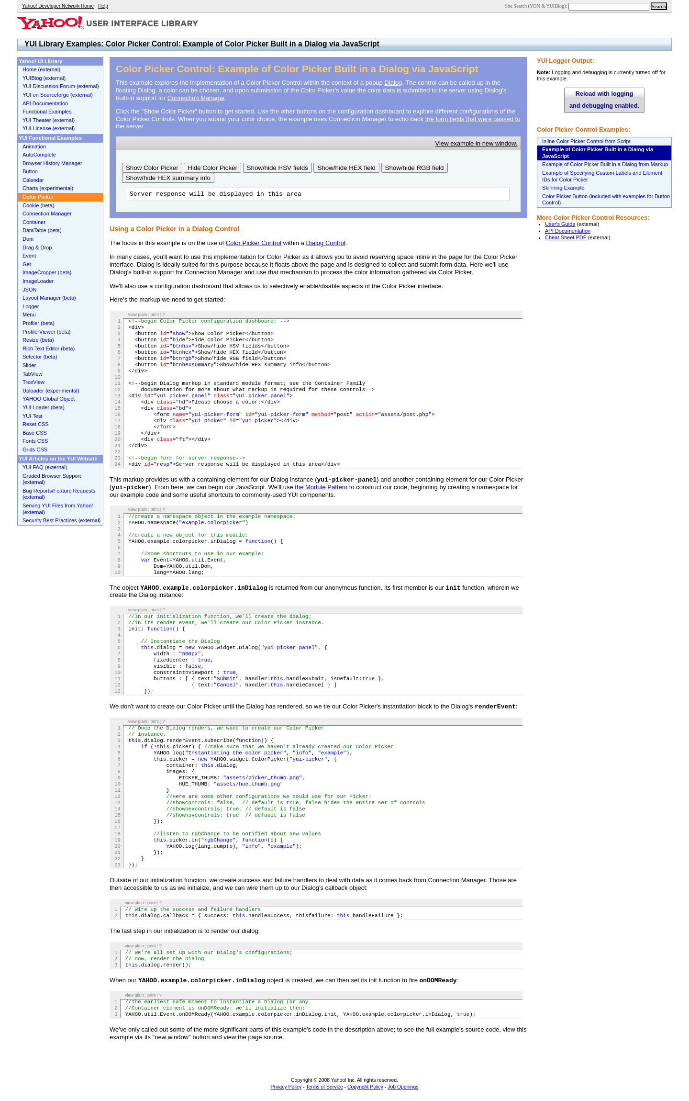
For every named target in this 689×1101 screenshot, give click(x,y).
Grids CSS (34, 449)
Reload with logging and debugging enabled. (604, 99)
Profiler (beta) (38, 323)
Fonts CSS (35, 441)
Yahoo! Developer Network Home (58, 6)
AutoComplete (39, 154)
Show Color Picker (152, 167)
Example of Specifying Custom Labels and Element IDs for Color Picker (602, 176)
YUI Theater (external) (48, 120)
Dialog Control (325, 243)
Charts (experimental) (47, 188)
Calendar (33, 180)
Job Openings (403, 1087)
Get (26, 264)
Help (103, 6)
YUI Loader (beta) (43, 407)
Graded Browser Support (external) (51, 479)
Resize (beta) (38, 340)
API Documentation (567, 231)
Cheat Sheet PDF (566, 237)
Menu (29, 314)
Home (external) (41, 69)
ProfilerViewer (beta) (46, 332)
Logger (30, 306)
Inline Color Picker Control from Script (586, 141)
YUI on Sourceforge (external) (57, 95)
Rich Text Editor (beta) (48, 348)
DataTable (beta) (42, 230)
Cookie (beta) (38, 205)
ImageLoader (38, 281)
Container (33, 222)
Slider (29, 365)
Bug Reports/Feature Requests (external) (58, 494)
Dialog (393, 82)
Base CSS (34, 433)
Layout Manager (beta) (49, 298)
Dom (27, 239)
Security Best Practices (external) (61, 520)
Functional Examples (47, 111)
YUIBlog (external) (44, 78)
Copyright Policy (365, 1087)
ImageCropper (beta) (47, 272)
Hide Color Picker (212, 167)
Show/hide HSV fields (277, 167)
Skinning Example (563, 188)
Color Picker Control (253, 243)
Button (30, 171)
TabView (32, 374)
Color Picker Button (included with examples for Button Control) (606, 199)
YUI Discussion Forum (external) (60, 86)
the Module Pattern (321, 487)
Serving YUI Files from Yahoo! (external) (57, 509)
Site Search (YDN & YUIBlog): (536, 6)
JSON (29, 289)
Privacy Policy (286, 1087)
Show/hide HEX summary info (168, 177)
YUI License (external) (48, 128)
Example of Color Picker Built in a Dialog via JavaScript (597, 152)
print (155, 314)
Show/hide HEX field (346, 167)
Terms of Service (324, 1087)
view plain (137, 314)
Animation (34, 146)
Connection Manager (196, 97)
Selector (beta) (39, 357)
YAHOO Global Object (48, 399)
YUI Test (32, 416)
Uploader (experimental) (50, 390)
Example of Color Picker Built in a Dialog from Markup (605, 164)
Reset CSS (35, 424)
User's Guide (560, 224)
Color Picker (38, 197)
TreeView (33, 382)
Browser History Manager (52, 163)
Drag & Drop (37, 247)
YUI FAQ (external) (44, 467)
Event (29, 255)
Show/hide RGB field (414, 167)
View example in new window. (476, 143)
